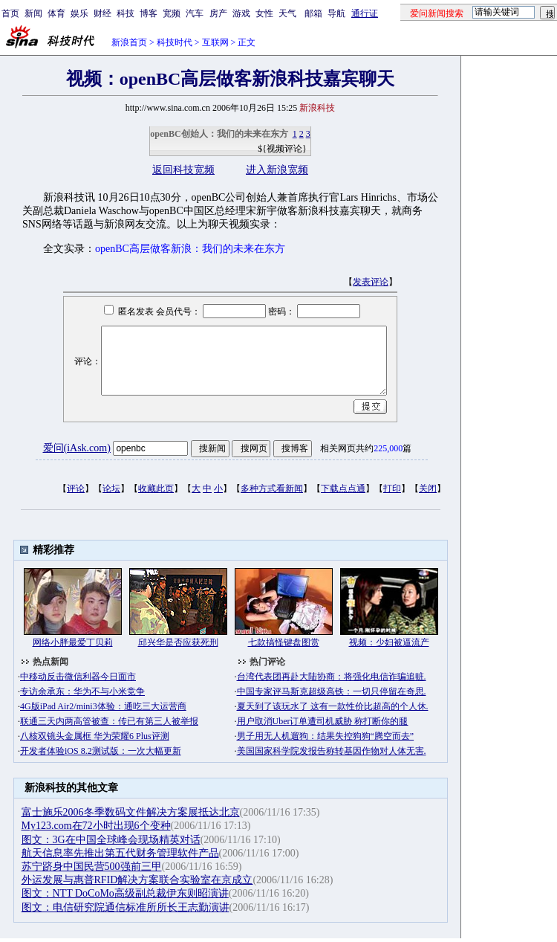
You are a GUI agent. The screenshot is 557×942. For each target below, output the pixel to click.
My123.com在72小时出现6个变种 (96, 825)
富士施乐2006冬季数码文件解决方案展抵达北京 (131, 812)
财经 (102, 13)
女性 (264, 13)
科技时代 (174, 42)
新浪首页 (129, 42)
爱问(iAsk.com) (77, 448)
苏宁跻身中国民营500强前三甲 (92, 866)
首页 (10, 13)
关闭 (428, 488)
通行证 (364, 13)
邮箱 (313, 13)
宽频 (171, 13)
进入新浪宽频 (277, 169)
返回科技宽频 (183, 169)
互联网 (215, 42)
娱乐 (79, 13)
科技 (125, 13)
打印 (392, 488)
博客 (148, 13)
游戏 (241, 13)
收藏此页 (156, 488)
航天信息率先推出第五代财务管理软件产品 (120, 853)
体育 (56, 13)
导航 (336, 13)
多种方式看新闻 (272, 488)
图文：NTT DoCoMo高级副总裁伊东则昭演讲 (125, 893)
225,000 (388, 448)
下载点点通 (343, 488)
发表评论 (370, 282)
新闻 (33, 13)
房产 (218, 13)
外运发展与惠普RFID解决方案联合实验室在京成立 (137, 879)
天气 (287, 13)
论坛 (111, 488)
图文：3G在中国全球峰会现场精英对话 (111, 839)
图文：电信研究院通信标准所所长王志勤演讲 (125, 907)
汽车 (194, 13)
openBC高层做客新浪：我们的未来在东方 (190, 248)
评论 (76, 488)
